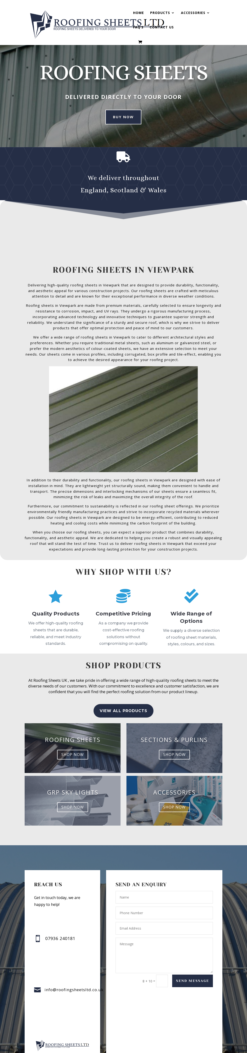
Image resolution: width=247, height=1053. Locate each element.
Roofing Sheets (74, 748)
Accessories (193, 13)
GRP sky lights (69, 782)
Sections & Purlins (172, 748)
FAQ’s (138, 27)
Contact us (162, 27)
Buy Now (123, 116)
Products (160, 13)
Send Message (192, 981)
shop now (73, 757)
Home (138, 13)
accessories (178, 782)
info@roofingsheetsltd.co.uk (74, 989)
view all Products (123, 720)
